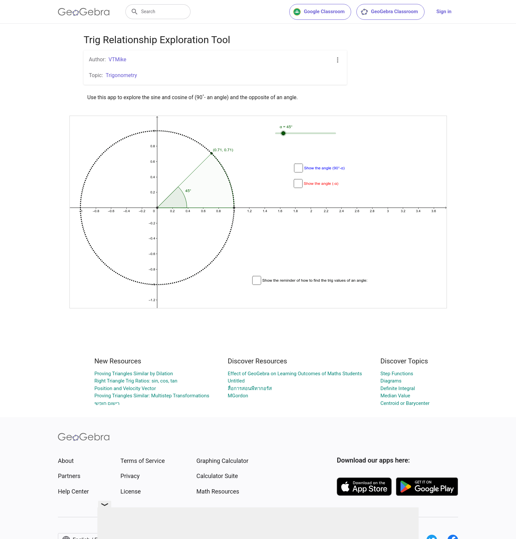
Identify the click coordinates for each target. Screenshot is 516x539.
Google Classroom (319, 12)
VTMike (117, 59)
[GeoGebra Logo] (84, 12)
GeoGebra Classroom (389, 12)
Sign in (444, 11)
